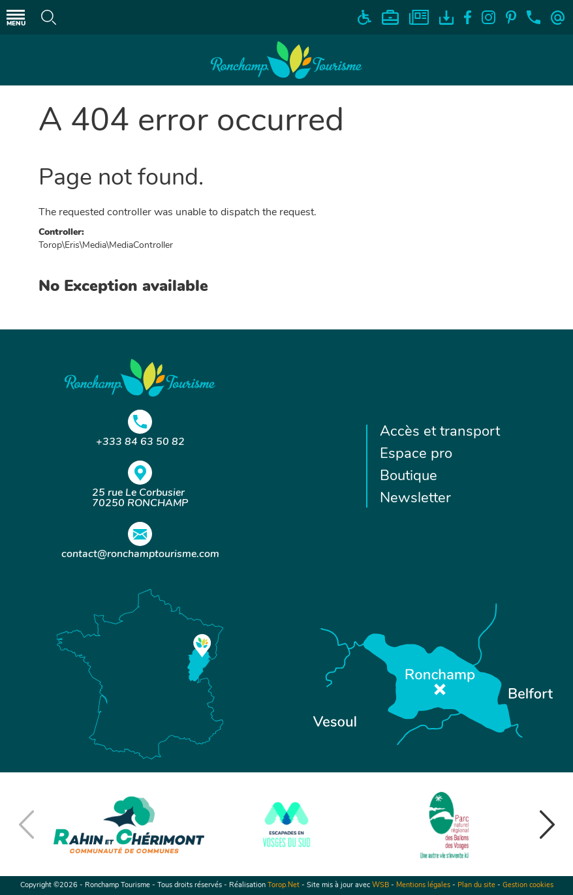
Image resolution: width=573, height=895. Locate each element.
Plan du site (476, 885)
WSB (380, 885)
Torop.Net (284, 885)
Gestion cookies (528, 885)
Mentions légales (423, 885)
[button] (547, 824)
